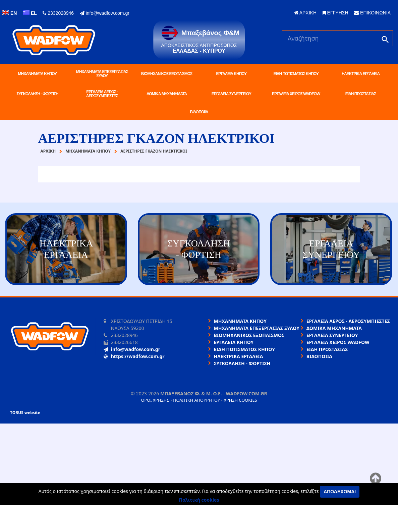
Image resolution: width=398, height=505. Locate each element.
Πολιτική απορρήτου (196, 400)
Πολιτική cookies (199, 500)
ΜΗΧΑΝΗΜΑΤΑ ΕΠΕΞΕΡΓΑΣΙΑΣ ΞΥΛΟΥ (102, 73)
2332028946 (58, 13)
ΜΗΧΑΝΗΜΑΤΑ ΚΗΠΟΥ (37, 73)
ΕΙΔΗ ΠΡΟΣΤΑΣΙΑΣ (360, 94)
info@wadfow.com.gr (104, 13)
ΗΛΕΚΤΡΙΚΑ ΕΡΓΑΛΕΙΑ (361, 73)
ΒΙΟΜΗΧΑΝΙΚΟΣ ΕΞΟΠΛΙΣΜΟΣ (166, 73)
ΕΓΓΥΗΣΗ (335, 12)
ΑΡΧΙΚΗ (305, 12)
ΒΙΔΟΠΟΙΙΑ (199, 112)
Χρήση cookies (240, 400)
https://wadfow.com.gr (134, 356)
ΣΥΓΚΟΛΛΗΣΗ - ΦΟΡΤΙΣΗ (37, 94)
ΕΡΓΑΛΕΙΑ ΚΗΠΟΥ (231, 73)
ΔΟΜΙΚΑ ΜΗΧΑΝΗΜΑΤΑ (167, 94)
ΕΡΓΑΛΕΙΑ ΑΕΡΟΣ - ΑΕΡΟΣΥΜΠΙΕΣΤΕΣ (102, 94)
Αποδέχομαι (340, 491)
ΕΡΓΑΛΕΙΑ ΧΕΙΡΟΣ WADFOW (296, 94)
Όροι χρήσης (155, 400)
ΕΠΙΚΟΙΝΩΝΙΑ (372, 12)
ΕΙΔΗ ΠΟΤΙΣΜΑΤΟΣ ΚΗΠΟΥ (295, 73)
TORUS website (25, 412)
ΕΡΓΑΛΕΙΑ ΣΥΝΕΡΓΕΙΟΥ (231, 94)
